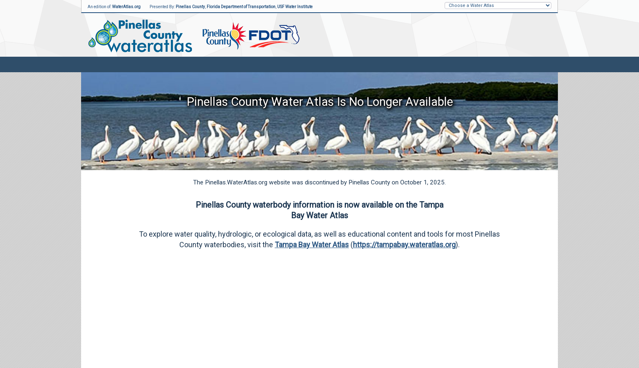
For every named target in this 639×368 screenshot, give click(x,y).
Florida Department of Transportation (241, 6)
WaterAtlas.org (126, 6)
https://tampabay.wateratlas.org (404, 244)
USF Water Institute (295, 6)
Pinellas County (190, 6)
